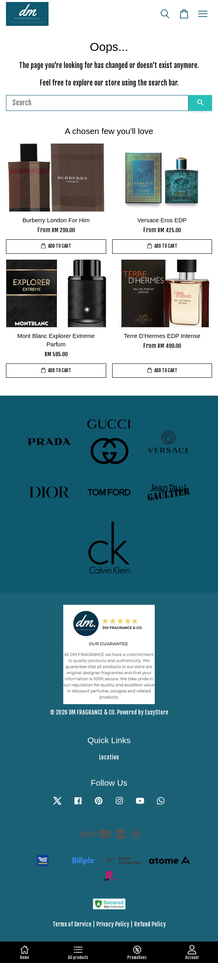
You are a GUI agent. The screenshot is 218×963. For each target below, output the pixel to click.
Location (109, 757)
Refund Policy (150, 924)
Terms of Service (72, 924)
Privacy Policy (112, 924)
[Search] (97, 103)
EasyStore (156, 712)
